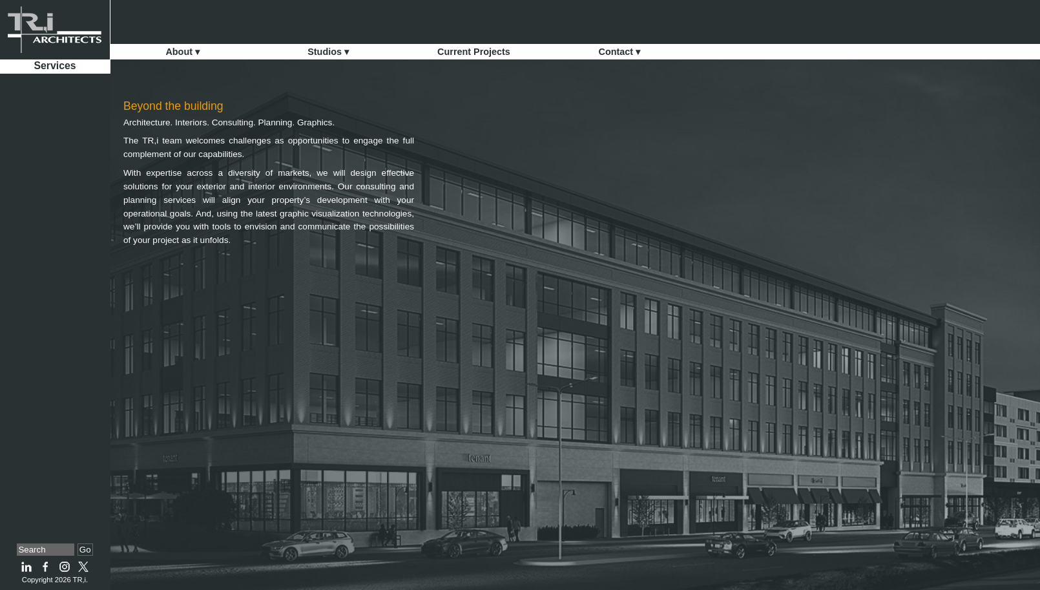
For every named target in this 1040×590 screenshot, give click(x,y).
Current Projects (473, 52)
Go (85, 549)
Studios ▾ (328, 52)
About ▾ (182, 52)
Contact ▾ (620, 52)
